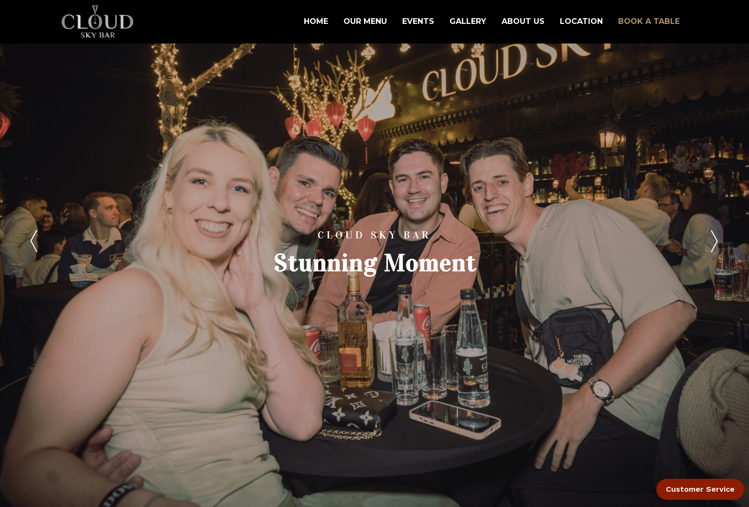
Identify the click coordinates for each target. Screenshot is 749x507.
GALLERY (467, 21)
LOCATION (581, 21)
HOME (316, 21)
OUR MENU (365, 21)
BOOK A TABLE (649, 21)
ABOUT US (523, 21)
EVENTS (418, 21)
